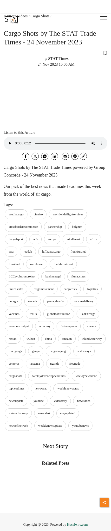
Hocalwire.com (77, 524)
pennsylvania (55, 301)
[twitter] (35, 156)
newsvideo (84, 401)
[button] (55, 53)
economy (45, 326)
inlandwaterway (92, 338)
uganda (54, 363)
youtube (38, 401)
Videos (22, 16)
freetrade (74, 363)
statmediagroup (18, 413)
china (48, 338)
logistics (92, 289)
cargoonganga (58, 351)
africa (93, 239)
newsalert (44, 413)
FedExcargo (88, 314)
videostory (60, 401)
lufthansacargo (51, 251)
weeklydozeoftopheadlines (48, 376)
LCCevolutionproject (22, 276)
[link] (83, 156)
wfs (35, 239)
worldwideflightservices (68, 214)
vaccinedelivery (83, 301)
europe (52, 239)
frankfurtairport (63, 264)
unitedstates (16, 289)
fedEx (33, 314)
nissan (13, 338)
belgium (77, 226)
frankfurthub (78, 251)
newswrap (41, 388)
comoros (14, 363)
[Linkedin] (54, 156)
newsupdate (16, 401)
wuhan (31, 338)
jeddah (28, 251)
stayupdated (67, 413)
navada (32, 301)
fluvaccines (78, 276)
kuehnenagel (53, 276)
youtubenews (80, 425)
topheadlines (17, 388)
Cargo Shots (40, 16)
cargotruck (70, 289)
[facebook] (25, 156)
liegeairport (16, 239)
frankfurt (14, 264)
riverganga (15, 351)
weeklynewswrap (68, 388)
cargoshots (15, 376)
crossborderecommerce (23, 226)
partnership (55, 226)
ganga (35, 351)
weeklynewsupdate (50, 425)
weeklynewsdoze (86, 376)
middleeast (73, 239)
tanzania (35, 363)
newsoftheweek (18, 425)
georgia (13, 301)
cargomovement (43, 289)
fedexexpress (68, 326)
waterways (84, 351)
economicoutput (19, 326)
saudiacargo (16, 214)
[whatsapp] (44, 156)
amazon (67, 338)
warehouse (36, 264)
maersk (91, 326)
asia (11, 251)
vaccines (14, 314)
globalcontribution (58, 314)
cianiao (38, 214)
